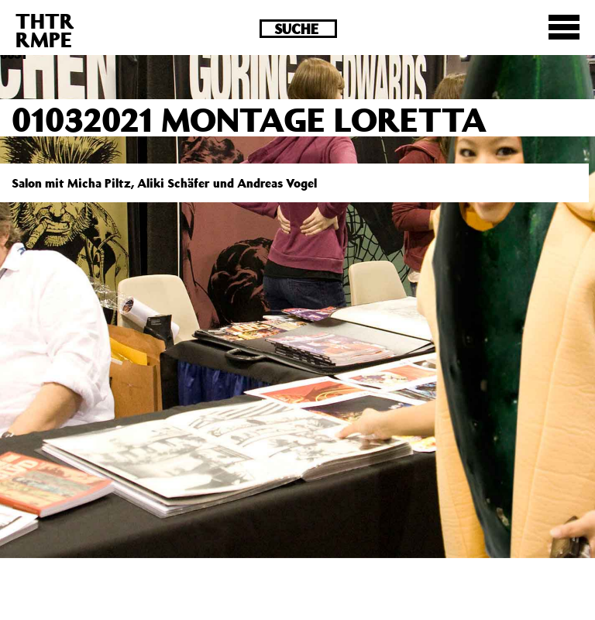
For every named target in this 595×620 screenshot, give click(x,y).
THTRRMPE (44, 30)
